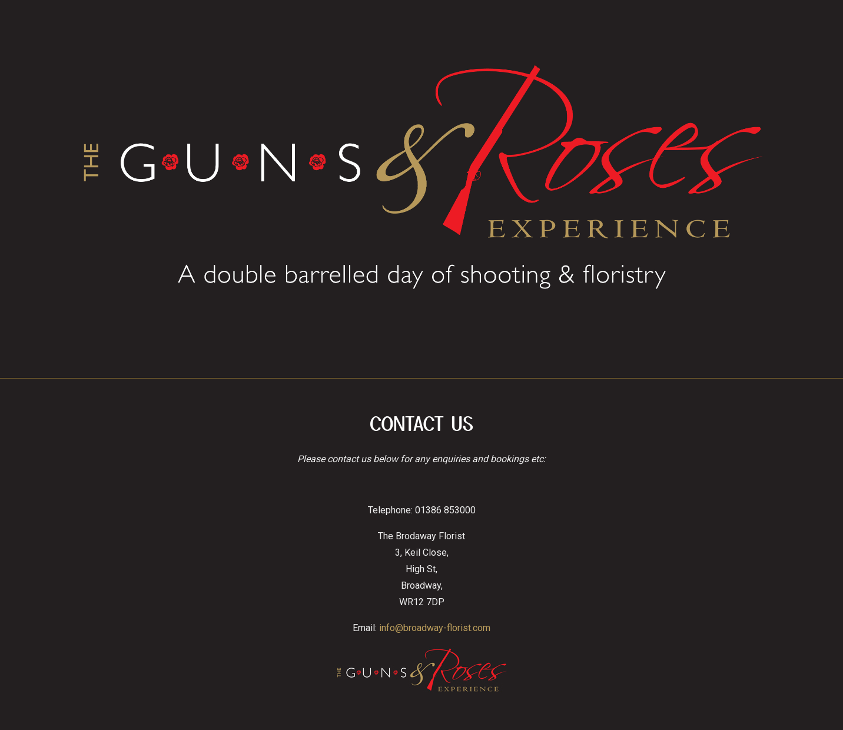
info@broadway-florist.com (434, 627)
